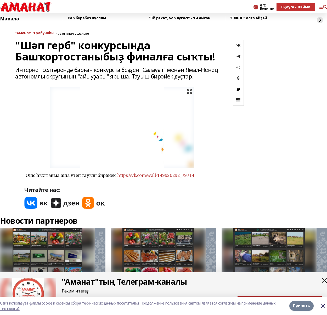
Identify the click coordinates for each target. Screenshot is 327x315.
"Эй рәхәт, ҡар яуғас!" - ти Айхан (179, 18)
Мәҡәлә (9, 19)
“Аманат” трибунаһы (34, 33)
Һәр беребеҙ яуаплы (87, 18)
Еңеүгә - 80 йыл (295, 6)
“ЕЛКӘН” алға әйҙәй (248, 18)
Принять (301, 305)
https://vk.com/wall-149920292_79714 (155, 175)
